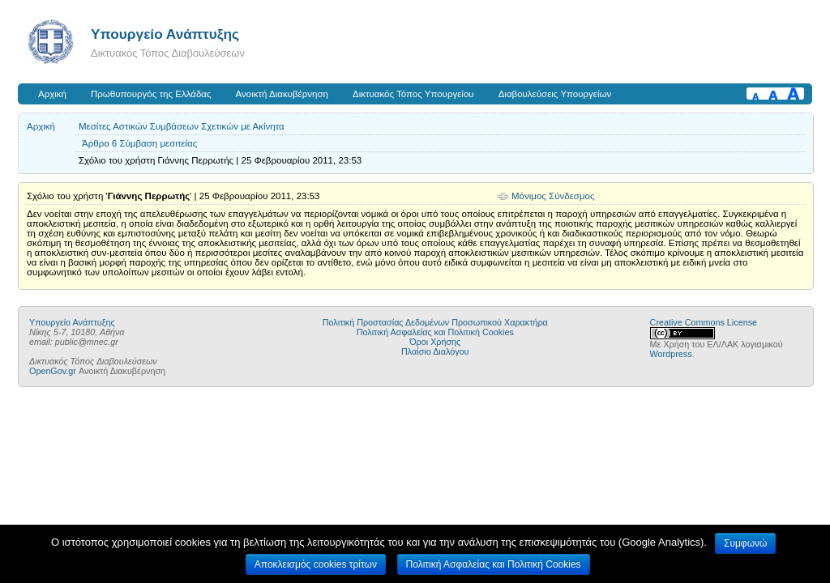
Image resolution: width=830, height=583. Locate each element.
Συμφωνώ (745, 543)
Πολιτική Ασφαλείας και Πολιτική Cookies (435, 332)
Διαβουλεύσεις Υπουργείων (555, 94)
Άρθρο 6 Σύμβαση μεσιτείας (139, 143)
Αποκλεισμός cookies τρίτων (316, 564)
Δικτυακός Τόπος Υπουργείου (413, 94)
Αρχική (52, 94)
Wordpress (671, 354)
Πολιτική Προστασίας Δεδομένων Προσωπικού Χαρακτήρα (435, 322)
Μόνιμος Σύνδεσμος (553, 196)
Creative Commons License (703, 322)
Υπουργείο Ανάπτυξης (165, 34)
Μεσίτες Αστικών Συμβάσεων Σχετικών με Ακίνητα (182, 126)
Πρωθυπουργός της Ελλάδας (151, 94)
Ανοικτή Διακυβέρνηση (282, 94)
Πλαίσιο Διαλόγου (434, 351)
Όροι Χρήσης (434, 342)
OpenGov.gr (52, 371)
